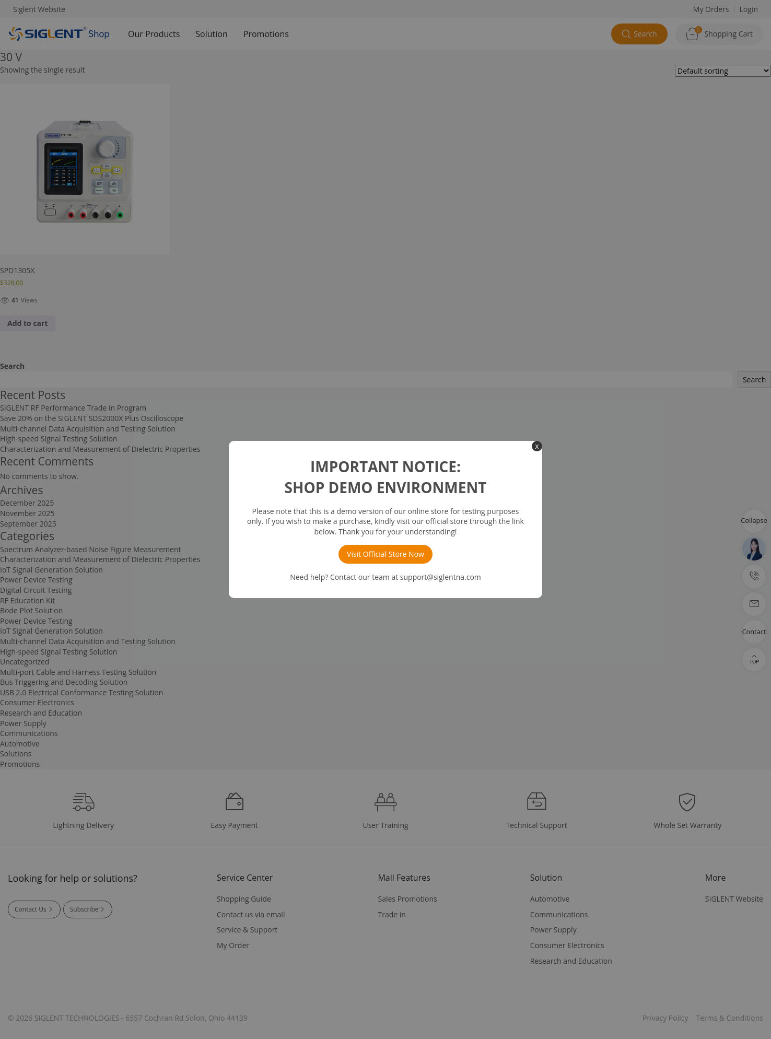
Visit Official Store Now (385, 554)
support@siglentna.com (440, 577)
